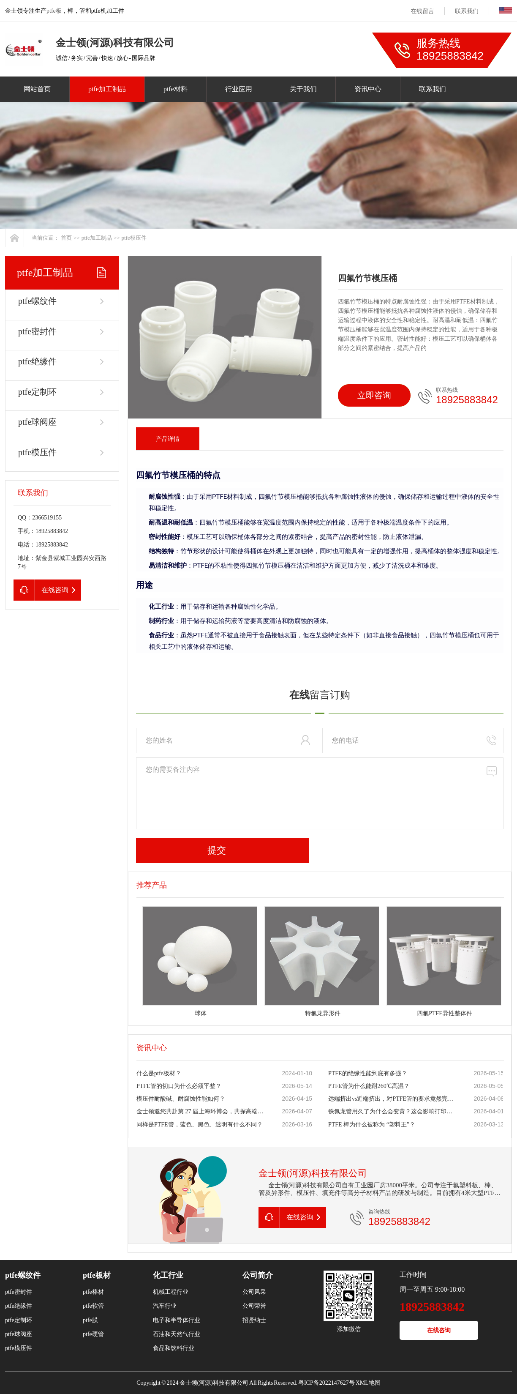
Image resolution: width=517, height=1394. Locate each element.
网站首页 (37, 89)
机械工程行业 (170, 1292)
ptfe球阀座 (37, 421)
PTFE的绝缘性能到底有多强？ (367, 1073)
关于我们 (303, 89)
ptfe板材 (97, 1275)
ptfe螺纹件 (37, 301)
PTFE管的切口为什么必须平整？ (178, 1086)
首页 (66, 238)
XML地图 (368, 1383)
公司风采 (254, 1292)
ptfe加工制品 (107, 89)
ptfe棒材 (93, 1292)
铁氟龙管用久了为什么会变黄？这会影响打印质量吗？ (392, 1111)
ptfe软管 (93, 1306)
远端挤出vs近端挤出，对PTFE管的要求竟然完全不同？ (392, 1099)
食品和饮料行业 (173, 1348)
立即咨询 (374, 395)
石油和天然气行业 (176, 1334)
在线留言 (422, 11)
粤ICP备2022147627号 (326, 1383)
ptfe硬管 (93, 1334)
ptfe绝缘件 (37, 361)
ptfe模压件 (134, 238)
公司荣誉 (254, 1306)
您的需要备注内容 (319, 793)
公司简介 (257, 1275)
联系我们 (467, 11)
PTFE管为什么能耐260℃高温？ (369, 1086)
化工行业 (168, 1275)
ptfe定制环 (37, 391)
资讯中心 (367, 89)
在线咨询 (439, 1330)
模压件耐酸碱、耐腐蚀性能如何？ (180, 1099)
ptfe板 (54, 11)
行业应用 (238, 89)
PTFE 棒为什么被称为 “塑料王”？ (371, 1124)
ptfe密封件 (37, 331)
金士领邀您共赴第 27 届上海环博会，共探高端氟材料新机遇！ (200, 1111)
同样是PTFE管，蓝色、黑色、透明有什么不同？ (199, 1124)
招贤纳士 (254, 1320)
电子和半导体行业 (176, 1320)
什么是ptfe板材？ (158, 1073)
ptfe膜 (90, 1320)
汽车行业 (165, 1306)
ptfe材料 (175, 89)
